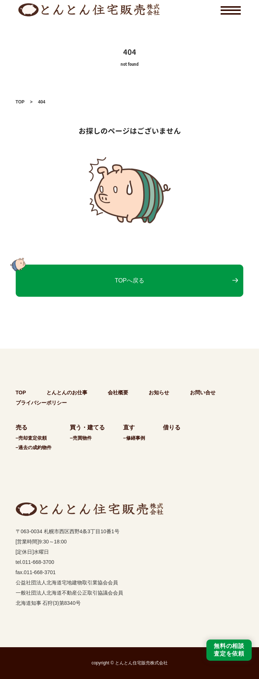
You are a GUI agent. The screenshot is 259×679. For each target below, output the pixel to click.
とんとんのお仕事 (66, 392)
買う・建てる (87, 427)
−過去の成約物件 (34, 447)
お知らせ (159, 392)
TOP (20, 102)
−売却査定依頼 (31, 438)
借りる (171, 427)
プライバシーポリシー (41, 403)
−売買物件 (81, 438)
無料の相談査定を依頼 (229, 650)
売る (21, 427)
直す (129, 427)
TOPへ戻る (129, 280)
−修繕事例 (134, 438)
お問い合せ (203, 392)
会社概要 (118, 392)
